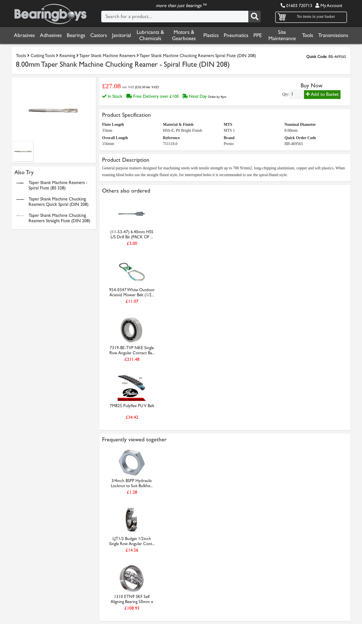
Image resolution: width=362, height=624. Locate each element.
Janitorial (121, 35)
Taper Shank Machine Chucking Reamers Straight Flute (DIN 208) (59, 218)
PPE (257, 35)
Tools (307, 35)
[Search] (254, 16)
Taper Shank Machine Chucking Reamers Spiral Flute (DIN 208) (197, 55)
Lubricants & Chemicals (150, 35)
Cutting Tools (43, 55)
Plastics (211, 35)
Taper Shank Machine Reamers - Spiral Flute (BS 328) (58, 185)
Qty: (285, 94)
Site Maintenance (282, 35)
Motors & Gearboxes (184, 35)
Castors (98, 35)
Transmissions (333, 35)
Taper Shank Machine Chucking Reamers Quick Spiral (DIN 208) (59, 201)
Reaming (67, 55)
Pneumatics (236, 35)
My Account (328, 5)
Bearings (76, 35)
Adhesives (51, 35)
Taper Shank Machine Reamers (107, 55)
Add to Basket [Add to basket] (322, 94)
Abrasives (24, 35)
